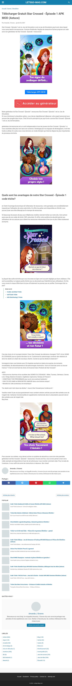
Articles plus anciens (63, 495)
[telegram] (63, 483)
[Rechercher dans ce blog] (69, 2)
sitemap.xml (51, 676)
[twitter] (22, 483)
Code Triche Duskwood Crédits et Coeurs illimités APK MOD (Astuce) (30, 504)
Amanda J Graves (36, 613)
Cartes (40, 640)
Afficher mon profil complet (36, 625)
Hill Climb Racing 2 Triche (14, 297)
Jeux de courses (43, 654)
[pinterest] (36, 483)
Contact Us (43, 676)
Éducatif (41, 660)
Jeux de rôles (42, 657)
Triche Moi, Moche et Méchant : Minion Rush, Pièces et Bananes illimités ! (32, 513)
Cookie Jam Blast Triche (14, 292)
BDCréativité (7, 657)
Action (6, 637)
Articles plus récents (9, 495)
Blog (40, 637)
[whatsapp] (50, 483)
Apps (6, 640)
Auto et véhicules (9, 649)
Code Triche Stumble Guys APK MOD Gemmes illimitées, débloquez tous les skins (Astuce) (37, 566)
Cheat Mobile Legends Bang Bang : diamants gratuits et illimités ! (29, 522)
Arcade (6, 643)
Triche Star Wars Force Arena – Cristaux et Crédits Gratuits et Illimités (31, 584)
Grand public (42, 651)
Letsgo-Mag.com (36, 2)
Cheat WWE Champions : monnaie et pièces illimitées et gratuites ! (30, 557)
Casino (40, 643)
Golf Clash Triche (12, 294)
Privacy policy (34, 676)
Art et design (7, 646)
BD (5, 654)
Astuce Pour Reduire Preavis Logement (22, 548)
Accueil (19, 676)
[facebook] (9, 483)
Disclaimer (26, 676)
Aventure (7, 651)
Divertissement (43, 649)
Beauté (6, 660)
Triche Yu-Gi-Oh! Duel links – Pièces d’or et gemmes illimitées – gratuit (31, 531)
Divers (40, 646)
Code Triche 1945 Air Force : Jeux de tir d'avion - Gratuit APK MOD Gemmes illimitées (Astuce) (38, 575)
